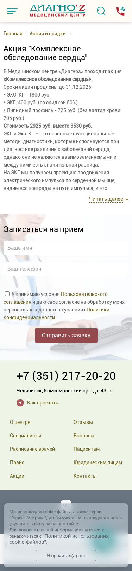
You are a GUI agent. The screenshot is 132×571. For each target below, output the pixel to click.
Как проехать (42, 403)
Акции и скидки (48, 33)
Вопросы (84, 435)
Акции (17, 476)
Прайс (17, 462)
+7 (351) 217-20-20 (66, 376)
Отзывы (83, 422)
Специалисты (25, 435)
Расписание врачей (32, 449)
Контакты (85, 476)
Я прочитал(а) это (65, 555)
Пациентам (87, 449)
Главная (13, 33)
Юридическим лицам (98, 462)
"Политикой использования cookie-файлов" (59, 539)
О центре (20, 422)
